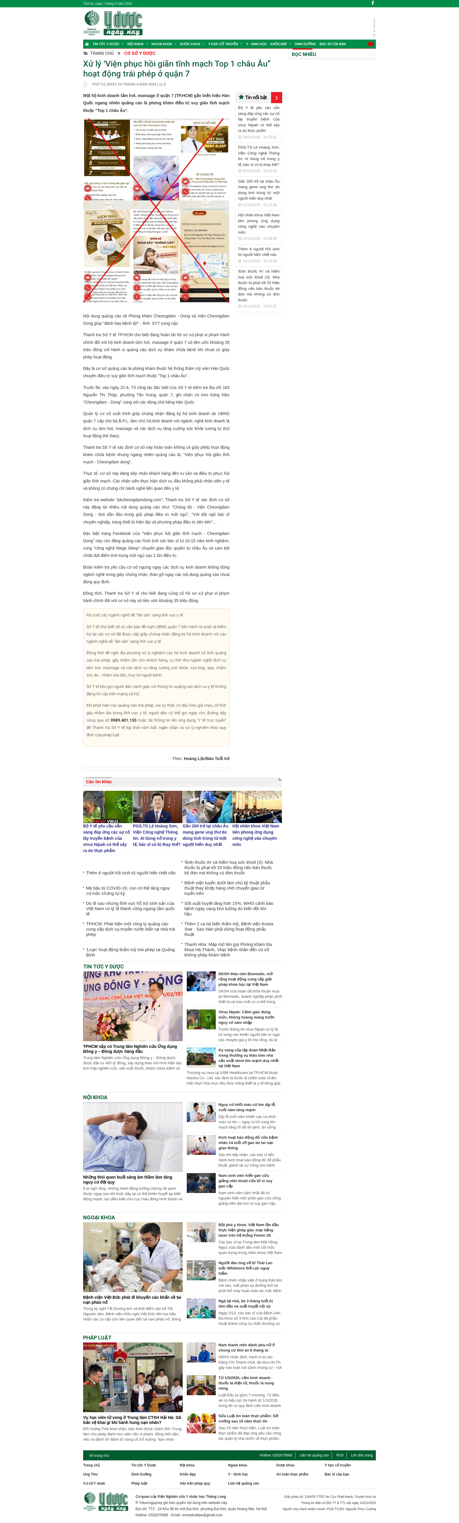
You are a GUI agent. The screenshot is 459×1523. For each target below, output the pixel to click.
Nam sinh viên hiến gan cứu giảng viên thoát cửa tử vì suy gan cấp (246, 1180)
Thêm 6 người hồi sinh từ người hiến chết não (131, 872)
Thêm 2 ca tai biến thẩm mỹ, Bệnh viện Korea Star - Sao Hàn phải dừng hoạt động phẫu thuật (228, 929)
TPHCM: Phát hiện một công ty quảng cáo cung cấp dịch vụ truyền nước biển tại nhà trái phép (130, 929)
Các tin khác (99, 781)
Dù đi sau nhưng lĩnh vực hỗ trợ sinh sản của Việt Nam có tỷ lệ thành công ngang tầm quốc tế (130, 908)
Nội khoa (135, 44)
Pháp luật (139, 1483)
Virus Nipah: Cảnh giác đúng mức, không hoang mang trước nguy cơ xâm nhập (247, 1017)
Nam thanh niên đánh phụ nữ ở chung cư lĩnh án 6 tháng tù (247, 1347)
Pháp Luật (97, 1338)
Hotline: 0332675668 (276, 1455)
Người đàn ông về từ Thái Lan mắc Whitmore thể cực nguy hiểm (246, 1268)
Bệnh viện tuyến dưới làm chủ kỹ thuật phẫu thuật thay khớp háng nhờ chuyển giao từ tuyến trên (227, 888)
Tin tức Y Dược (106, 44)
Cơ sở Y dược (140, 53)
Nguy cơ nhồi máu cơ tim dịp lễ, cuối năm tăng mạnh (247, 1107)
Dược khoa (285, 1465)
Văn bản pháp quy (195, 1483)
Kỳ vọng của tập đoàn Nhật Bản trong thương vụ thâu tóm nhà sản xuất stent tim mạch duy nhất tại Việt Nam (249, 1058)
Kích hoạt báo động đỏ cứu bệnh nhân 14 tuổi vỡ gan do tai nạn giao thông (248, 1142)
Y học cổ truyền (223, 44)
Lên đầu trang (362, 1455)
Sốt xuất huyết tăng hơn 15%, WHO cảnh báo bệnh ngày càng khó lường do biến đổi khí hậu (228, 908)
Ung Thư (90, 1474)
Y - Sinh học (256, 44)
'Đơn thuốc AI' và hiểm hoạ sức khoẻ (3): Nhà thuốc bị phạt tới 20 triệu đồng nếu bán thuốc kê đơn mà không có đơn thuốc (228, 867)
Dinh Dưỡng (305, 44)
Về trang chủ (99, 1456)
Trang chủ (99, 53)
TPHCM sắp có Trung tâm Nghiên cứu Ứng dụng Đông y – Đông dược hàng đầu (130, 1049)
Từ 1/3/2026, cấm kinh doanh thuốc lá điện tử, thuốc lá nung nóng (246, 1383)
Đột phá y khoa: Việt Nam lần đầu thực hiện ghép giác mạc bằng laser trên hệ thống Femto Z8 (249, 1230)
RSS (340, 1455)
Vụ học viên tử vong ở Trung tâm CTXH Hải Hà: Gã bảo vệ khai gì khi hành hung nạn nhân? (132, 1420)
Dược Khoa (190, 44)
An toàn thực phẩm (292, 1474)
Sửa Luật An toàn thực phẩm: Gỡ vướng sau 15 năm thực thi (248, 1418)
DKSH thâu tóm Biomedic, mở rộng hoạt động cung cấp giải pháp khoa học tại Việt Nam (246, 979)
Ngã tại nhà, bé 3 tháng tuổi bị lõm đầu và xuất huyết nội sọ (246, 1303)
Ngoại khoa (162, 44)
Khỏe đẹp (278, 44)
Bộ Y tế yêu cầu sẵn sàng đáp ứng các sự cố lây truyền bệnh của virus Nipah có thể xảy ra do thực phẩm (259, 119)
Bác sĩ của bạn (333, 44)
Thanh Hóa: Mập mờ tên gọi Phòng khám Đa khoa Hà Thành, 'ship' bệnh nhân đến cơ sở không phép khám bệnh (228, 949)
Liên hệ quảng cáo (314, 1455)
